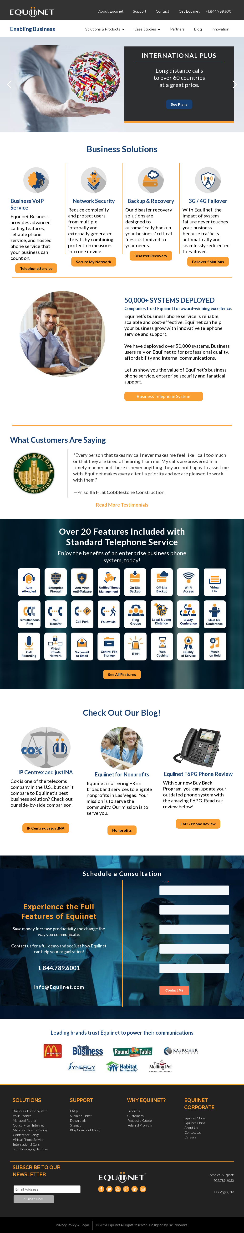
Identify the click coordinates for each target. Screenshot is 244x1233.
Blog (198, 29)
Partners (177, 29)
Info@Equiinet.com (59, 987)
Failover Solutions (208, 261)
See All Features (122, 674)
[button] (105, 28)
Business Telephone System (160, 396)
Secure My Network (93, 261)
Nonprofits (122, 830)
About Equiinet (110, 11)
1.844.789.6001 (59, 967)
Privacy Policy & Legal (72, 1225)
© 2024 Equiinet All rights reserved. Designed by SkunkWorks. (142, 1225)
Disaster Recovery (150, 255)
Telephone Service (36, 268)
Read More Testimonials (122, 504)
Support (139, 11)
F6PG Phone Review (198, 823)
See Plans (179, 104)
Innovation (220, 29)
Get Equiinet (189, 11)
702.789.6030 (224, 1180)
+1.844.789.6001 (219, 11)
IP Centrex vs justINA (45, 828)
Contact (162, 11)
